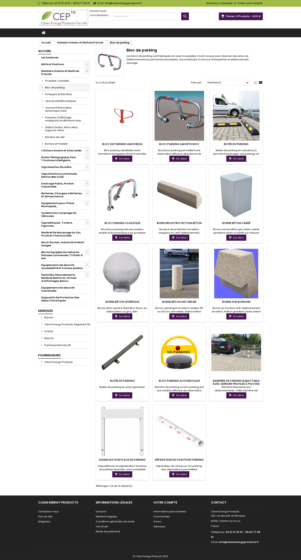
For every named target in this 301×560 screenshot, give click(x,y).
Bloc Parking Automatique (179, 381)
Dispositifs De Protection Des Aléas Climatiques (60, 299)
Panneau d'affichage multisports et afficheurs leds (63, 119)
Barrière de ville (55, 137)
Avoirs (157, 521)
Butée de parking (236, 144)
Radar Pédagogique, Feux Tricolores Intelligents (58, 158)
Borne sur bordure (236, 302)
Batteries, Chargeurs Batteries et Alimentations (61, 195)
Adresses (159, 526)
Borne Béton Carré (236, 223)
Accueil (44, 51)
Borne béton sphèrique (122, 302)
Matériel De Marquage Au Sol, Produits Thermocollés (61, 234)
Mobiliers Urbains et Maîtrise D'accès (60, 72)
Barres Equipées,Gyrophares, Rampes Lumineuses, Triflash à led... (62, 255)
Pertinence (229, 82)
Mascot (49, 338)
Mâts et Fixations (52, 64)
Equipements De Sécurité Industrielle (57, 289)
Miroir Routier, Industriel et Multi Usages (62, 244)
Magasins (44, 521)
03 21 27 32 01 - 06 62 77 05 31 (72, 3)
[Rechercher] (150, 16)
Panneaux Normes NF (57, 345)
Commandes (161, 516)
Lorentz (48, 331)
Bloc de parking (55, 87)
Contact (219, 502)
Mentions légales (106, 516)
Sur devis (122, 158)
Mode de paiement (108, 531)
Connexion (226, 3)
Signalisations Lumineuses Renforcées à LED (59, 175)
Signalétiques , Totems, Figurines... (57, 224)
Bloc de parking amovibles (122, 144)
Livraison (101, 511)
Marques (45, 311)
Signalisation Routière (56, 167)
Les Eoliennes (49, 57)
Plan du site (45, 516)
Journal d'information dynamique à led (58, 109)
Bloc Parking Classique (122, 223)
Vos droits (102, 526)
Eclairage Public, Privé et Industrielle (57, 185)
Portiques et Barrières (58, 94)
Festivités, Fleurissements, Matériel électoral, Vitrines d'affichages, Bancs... (58, 278)
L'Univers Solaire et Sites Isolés (61, 150)
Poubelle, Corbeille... (58, 81)
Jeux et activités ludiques (60, 101)
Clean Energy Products (58, 362)
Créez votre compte (250, 3)
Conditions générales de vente (115, 521)
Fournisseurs (49, 355)
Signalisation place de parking (122, 460)
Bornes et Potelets (56, 144)
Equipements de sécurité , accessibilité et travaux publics (62, 266)
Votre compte (165, 502)
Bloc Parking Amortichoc (179, 144)
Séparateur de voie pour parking (179, 460)
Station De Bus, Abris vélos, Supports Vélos (61, 128)
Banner (48, 317)
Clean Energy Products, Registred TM (67, 324)
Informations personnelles (169, 511)
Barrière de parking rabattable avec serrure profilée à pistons (236, 382)
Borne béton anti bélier (179, 302)
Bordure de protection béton (179, 223)
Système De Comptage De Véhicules (58, 214)
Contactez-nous (48, 511)
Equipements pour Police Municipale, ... (57, 204)
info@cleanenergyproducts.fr (123, 3)
